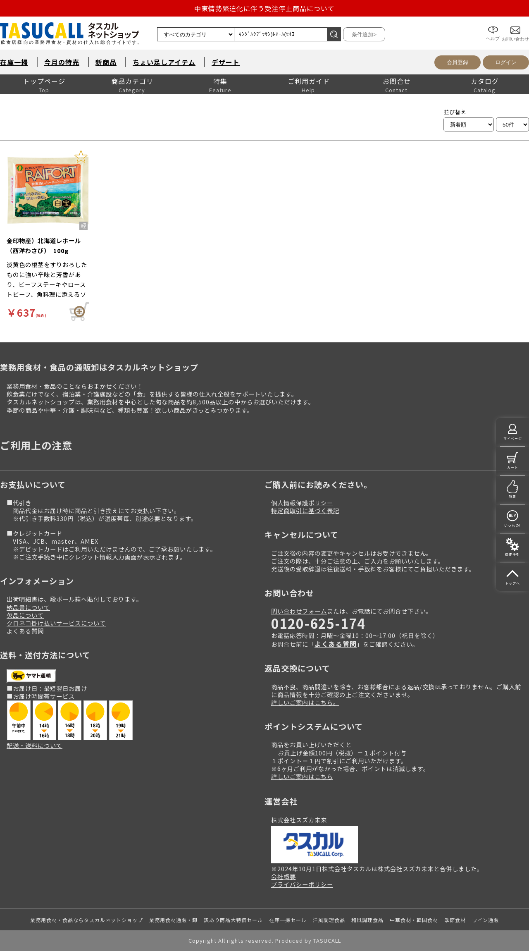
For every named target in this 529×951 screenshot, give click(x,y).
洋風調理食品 (329, 919)
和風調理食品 (367, 919)
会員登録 (457, 62)
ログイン (506, 62)
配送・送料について (34, 745)
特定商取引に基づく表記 (305, 510)
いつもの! (512, 525)
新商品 (106, 62)
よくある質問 (25, 630)
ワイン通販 (485, 919)
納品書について (28, 607)
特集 (220, 81)
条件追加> (364, 34)
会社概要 (283, 876)
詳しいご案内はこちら (302, 776)
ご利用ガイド (309, 81)
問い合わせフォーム (299, 611)
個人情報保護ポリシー (302, 502)
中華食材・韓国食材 (414, 919)
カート (512, 467)
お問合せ (397, 81)
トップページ (44, 81)
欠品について (25, 615)
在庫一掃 (14, 62)
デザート (226, 62)
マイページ (512, 438)
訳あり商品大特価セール (233, 919)
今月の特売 (61, 62)
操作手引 (512, 554)
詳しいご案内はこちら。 (305, 702)
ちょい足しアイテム (164, 62)
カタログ (485, 81)
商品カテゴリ (132, 81)
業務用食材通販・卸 (173, 919)
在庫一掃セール (288, 919)
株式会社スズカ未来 (299, 819)
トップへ (512, 583)
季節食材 (455, 919)
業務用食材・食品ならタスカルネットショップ (86, 919)
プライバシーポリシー (302, 884)
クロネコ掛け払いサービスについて (56, 623)
